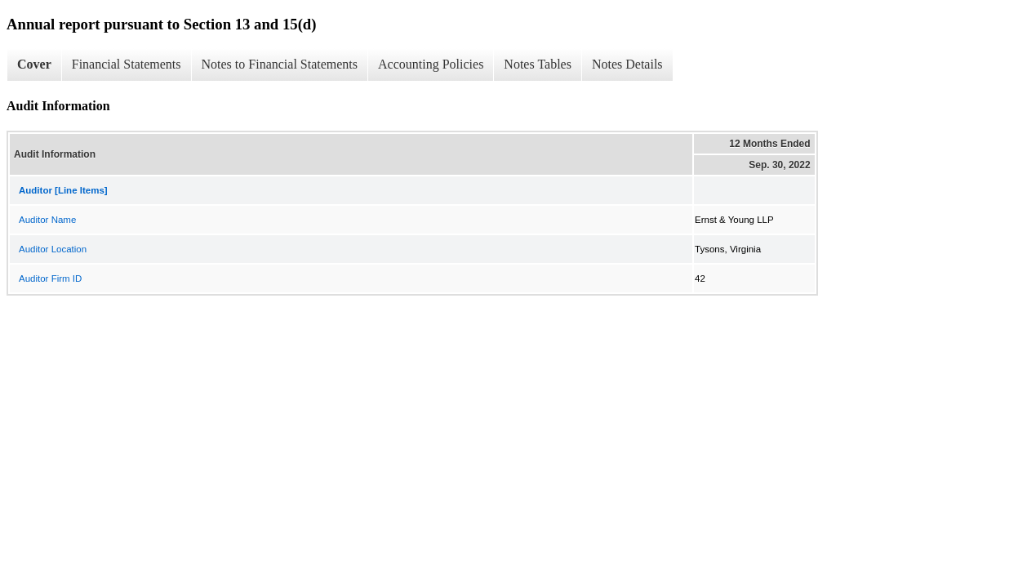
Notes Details (627, 64)
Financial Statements (126, 64)
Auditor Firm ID (50, 278)
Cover (34, 64)
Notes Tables (537, 64)
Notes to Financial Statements (280, 64)
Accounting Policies (430, 64)
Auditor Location (53, 249)
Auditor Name (47, 220)
